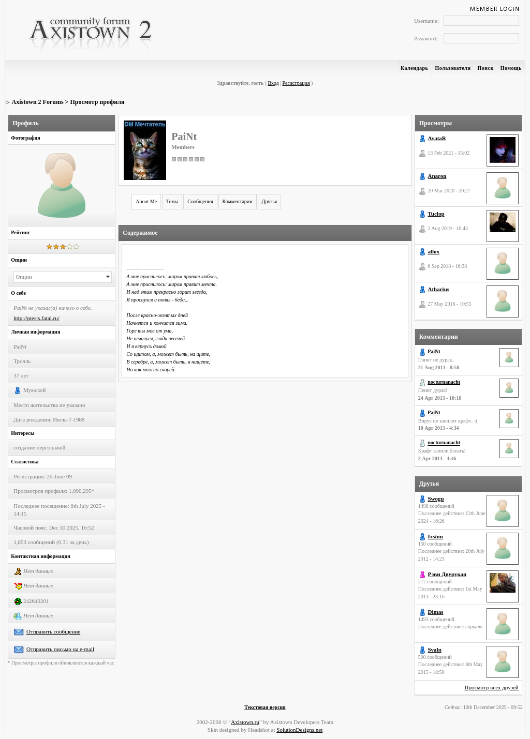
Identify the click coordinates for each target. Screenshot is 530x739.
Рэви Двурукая (447, 574)
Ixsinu (435, 536)
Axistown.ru (245, 722)
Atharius (439, 289)
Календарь (414, 68)
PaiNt (434, 351)
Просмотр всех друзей (491, 687)
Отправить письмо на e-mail (60, 649)
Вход (273, 83)
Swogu (436, 498)
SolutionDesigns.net (299, 730)
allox (434, 251)
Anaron (437, 176)
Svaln (434, 649)
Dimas (436, 612)
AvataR (437, 138)
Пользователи (452, 68)
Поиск (486, 68)
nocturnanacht (444, 382)
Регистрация (296, 83)
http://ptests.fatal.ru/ (36, 318)
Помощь (511, 68)
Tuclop (436, 213)
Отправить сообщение (53, 631)
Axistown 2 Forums (38, 101)
